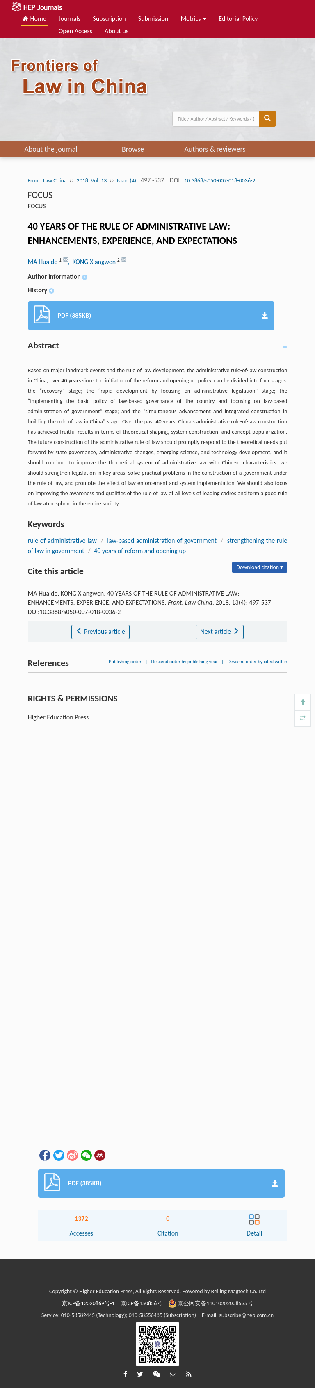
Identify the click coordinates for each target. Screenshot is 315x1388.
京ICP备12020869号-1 (88, 1303)
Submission (153, 19)
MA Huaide (43, 262)
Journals (70, 19)
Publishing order (125, 661)
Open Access (75, 31)
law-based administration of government (162, 540)
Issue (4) (127, 180)
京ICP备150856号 (142, 1303)
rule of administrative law (62, 540)
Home (34, 19)
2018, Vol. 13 (92, 180)
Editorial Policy (238, 19)
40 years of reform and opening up (140, 551)
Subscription (109, 19)
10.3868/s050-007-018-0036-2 (219, 180)
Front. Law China (47, 180)
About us (116, 31)
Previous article (100, 631)
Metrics (193, 19)
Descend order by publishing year (184, 661)
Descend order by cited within (258, 661)
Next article (219, 631)
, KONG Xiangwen (92, 262)
